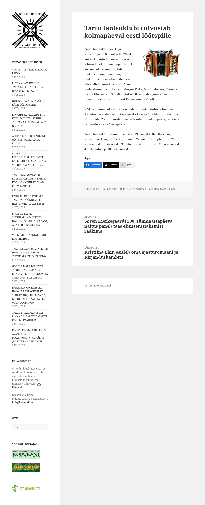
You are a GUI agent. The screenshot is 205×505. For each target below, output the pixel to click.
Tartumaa (140, 189)
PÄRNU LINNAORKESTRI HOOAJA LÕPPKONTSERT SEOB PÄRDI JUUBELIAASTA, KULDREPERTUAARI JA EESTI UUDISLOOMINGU (30, 295)
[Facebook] (93, 165)
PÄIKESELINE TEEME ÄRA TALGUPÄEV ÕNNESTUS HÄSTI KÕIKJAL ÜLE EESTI (28, 199)
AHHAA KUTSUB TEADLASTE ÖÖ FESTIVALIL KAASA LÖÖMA (29, 139)
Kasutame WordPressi (97, 285)
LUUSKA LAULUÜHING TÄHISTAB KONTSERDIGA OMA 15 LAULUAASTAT (27, 87)
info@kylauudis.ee (23, 402)
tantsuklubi (168, 189)
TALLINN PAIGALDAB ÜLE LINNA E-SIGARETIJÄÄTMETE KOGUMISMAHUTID (30, 316)
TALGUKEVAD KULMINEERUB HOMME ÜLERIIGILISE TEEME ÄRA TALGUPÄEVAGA (30, 252)
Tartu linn (128, 189)
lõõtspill (156, 189)
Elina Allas (111, 189)
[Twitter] (111, 165)
